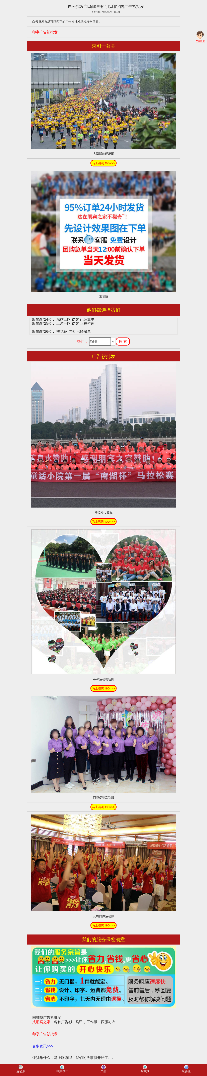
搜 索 (123, 342)
